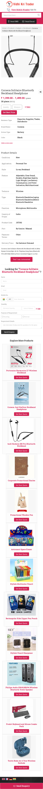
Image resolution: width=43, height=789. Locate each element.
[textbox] (17, 107)
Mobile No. (4, 295)
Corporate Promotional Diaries (21, 480)
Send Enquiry (21, 786)
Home (4, 28)
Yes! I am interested (21, 259)
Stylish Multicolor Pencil (21, 584)
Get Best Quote (21, 377)
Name (3, 277)
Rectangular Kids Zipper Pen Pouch (21, 618)
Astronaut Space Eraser (21, 549)
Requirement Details (7, 321)
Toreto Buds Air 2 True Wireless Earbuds (21, 762)
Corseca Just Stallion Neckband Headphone (21, 408)
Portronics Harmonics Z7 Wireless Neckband (21, 371)
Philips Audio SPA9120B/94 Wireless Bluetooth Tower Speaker (21, 688)
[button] (20, 10)
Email (3, 286)
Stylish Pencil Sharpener (21, 653)
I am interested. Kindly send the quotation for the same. (21, 325)
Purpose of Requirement (9, 313)
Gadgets (19, 28)
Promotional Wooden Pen (21, 515)
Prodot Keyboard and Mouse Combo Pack (21, 725)
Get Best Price (9, 112)
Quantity (4, 304)
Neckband (26, 28)
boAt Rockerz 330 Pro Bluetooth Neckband (21, 445)
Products (11, 28)
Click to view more (7, 143)
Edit (27, 107)
